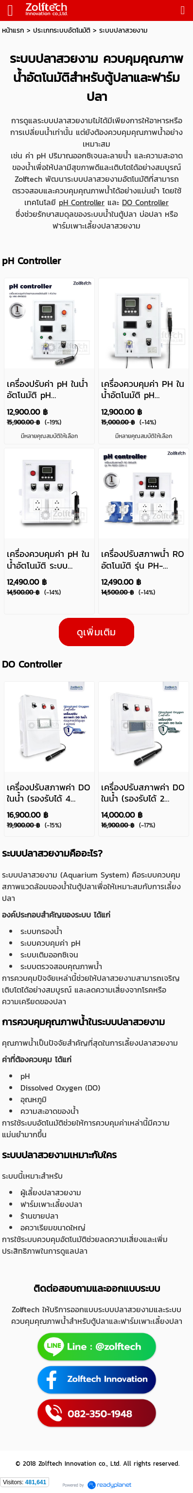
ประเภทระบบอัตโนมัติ (61, 30)
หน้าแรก (13, 30)
